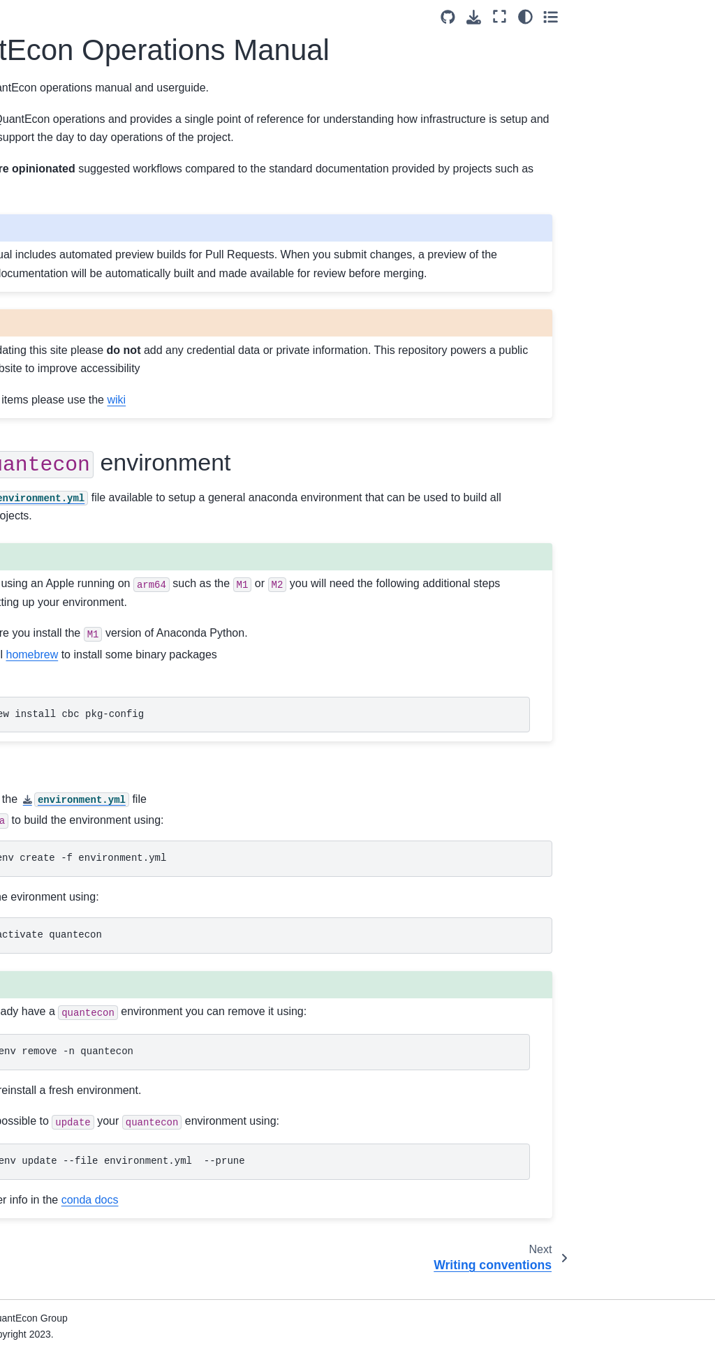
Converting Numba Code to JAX (73, 413)
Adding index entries (63, 382)
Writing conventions (61, 227)
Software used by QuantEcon (57, 1109)
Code (30, 250)
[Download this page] (614, 17)
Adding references (59, 360)
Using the (63, 903)
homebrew (270, 673)
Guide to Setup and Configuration (74, 1170)
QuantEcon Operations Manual (73, 161)
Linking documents (60, 338)
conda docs (328, 1218)
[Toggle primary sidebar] (167, 16)
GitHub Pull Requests (66, 479)
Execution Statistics (61, 1297)
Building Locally (53, 621)
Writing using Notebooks (72, 643)
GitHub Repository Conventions (59, 848)
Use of (48, 503)
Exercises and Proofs (65, 316)
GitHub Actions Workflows (51, 1209)
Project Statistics (55, 1139)
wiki (355, 418)
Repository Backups (63, 1239)
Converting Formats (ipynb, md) (62, 713)
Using (61, 752)
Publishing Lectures (62, 998)
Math (29, 294)
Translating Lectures (63, 524)
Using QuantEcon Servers (57, 932)
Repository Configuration (73, 1056)
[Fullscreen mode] (640, 17)
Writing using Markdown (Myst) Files (71, 674)
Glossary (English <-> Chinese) (66, 555)
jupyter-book (280, 187)
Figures (35, 271)
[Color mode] (665, 17)
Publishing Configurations (75, 1078)
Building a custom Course (75, 782)
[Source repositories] (588, 17)
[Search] (71, 118)
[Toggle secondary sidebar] (691, 17)
